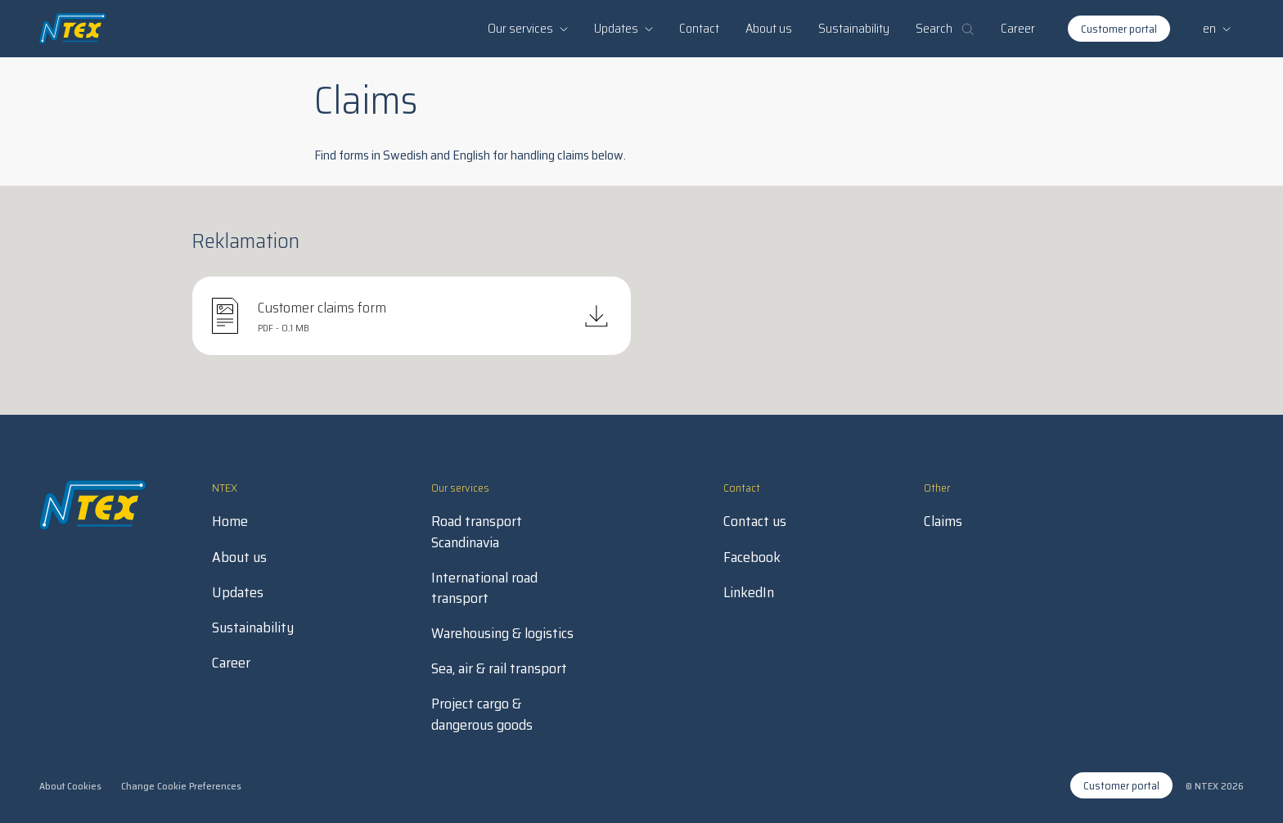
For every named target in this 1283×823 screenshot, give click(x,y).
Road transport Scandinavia (476, 531)
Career (1018, 28)
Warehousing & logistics (502, 633)
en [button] (1217, 28)
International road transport (484, 588)
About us (768, 28)
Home (230, 521)
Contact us (754, 521)
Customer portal (1119, 29)
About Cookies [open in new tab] (70, 786)
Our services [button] (528, 28)
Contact (699, 28)
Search (945, 28)
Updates (237, 592)
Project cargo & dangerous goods (482, 714)
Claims (943, 521)
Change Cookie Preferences (181, 786)
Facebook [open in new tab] (752, 557)
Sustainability (853, 28)
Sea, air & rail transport (499, 669)
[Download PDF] (411, 316)
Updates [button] (623, 28)
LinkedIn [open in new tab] (748, 592)
